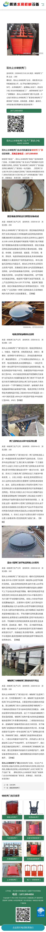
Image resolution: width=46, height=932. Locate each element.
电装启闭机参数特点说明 (23, 334)
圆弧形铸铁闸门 (15, 788)
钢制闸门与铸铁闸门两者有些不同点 (23, 680)
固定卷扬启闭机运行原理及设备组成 (23, 216)
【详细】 (32, 294)
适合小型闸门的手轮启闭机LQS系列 (23, 562)
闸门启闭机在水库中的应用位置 (23, 441)
